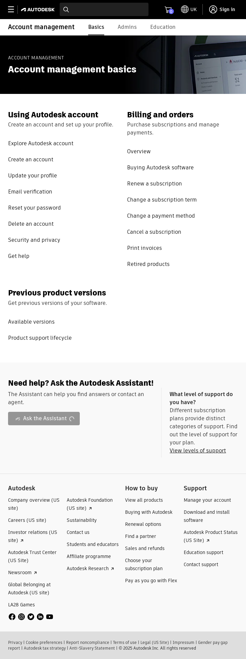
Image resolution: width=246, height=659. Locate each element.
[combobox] (104, 9)
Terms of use (125, 642)
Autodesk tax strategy (45, 648)
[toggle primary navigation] (14, 9)
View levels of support (198, 450)
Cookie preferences (44, 642)
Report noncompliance (87, 642)
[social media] (31, 617)
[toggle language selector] (189, 9)
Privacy (15, 642)
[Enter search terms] (104, 9)
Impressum (183, 642)
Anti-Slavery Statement (92, 648)
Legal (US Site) (154, 642)
